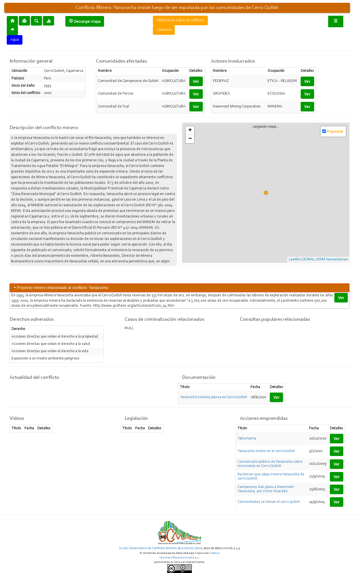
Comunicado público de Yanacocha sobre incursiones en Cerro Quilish (270, 464)
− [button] (190, 139)
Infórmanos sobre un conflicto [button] (180, 20)
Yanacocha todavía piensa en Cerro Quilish (213, 397)
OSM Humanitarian (332, 260)
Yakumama (247, 439)
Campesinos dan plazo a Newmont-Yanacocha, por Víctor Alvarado (266, 489)
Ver (196, 81)
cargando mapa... (268, 193)
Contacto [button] (164, 30)
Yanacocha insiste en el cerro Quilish (266, 451)
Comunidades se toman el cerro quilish (269, 502)
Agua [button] (14, 40)
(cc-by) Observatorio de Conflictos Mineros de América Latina (160, 548)
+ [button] (190, 130)
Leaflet (294, 260)
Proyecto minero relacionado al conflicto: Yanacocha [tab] (60, 287)
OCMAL (308, 260)
